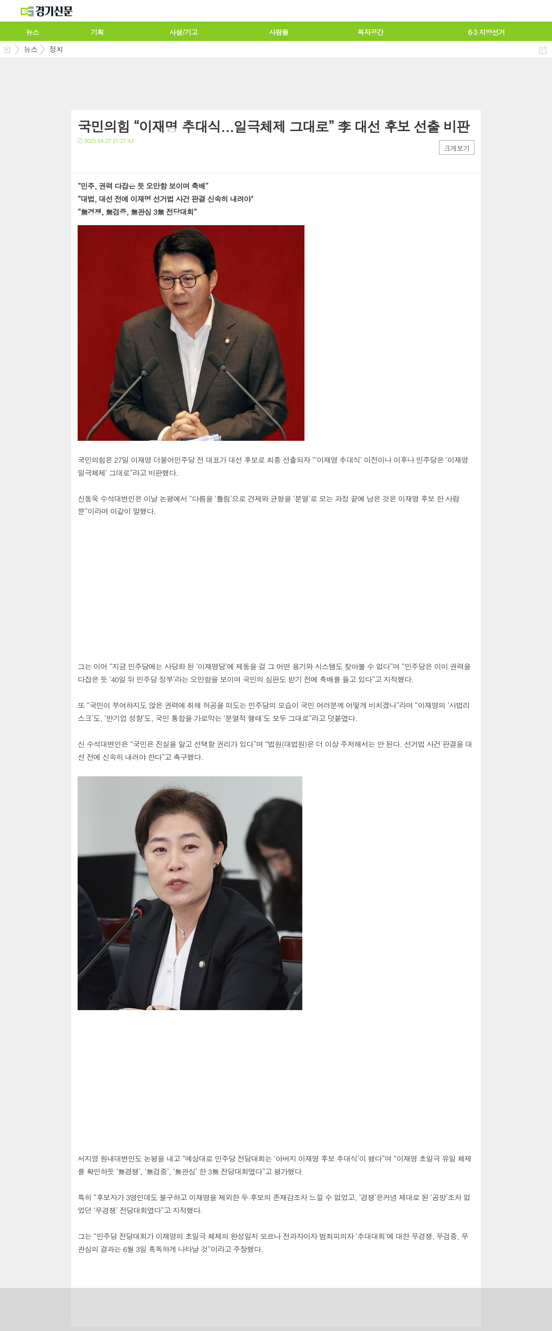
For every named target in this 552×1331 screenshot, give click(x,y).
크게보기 (457, 148)
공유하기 (543, 50)
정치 (56, 49)
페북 (85, 158)
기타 (136, 158)
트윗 (102, 158)
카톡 (119, 158)
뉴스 (31, 49)
